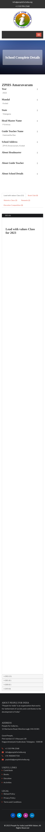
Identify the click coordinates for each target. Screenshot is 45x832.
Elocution (7, 778)
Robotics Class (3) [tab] (10, 200)
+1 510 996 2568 (10, 748)
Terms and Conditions (12, 802)
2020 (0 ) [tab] (7, 685)
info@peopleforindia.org (22, 2)
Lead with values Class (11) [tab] (14, 195)
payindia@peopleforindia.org (15, 759)
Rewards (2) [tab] (25, 200)
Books (6, 774)
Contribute (8, 770)
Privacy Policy (9, 798)
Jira (32, 815)
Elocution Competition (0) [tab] (13, 205)
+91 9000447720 (11, 756)
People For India (17, 825)
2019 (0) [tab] (7, 689)
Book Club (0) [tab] (33, 195)
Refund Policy (9, 794)
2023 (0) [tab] (7, 215)
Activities (8, 782)
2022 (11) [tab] (7, 676)
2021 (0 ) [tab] (7, 680)
